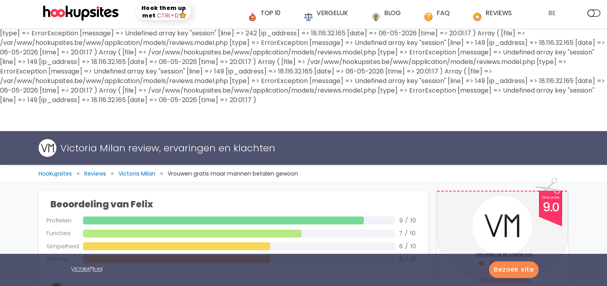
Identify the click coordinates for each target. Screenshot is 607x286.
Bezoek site (514, 269)
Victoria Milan (136, 174)
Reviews (95, 174)
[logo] (82, 13)
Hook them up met (163, 11)
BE (552, 12)
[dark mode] (594, 13)
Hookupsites (55, 174)
